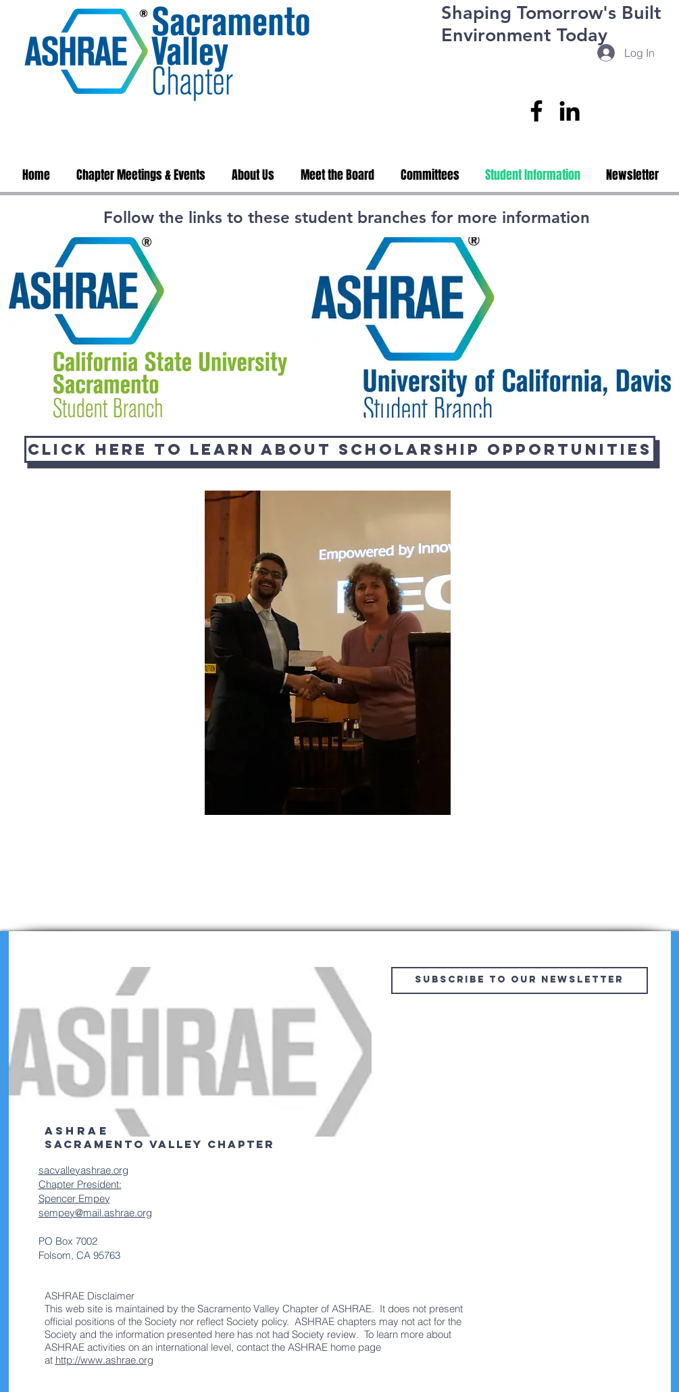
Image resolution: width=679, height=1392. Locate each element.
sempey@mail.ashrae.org (95, 1212)
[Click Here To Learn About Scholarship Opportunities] (339, 449)
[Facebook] (536, 111)
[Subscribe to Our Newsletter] (519, 980)
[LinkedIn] (569, 111)
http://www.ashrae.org (104, 1359)
